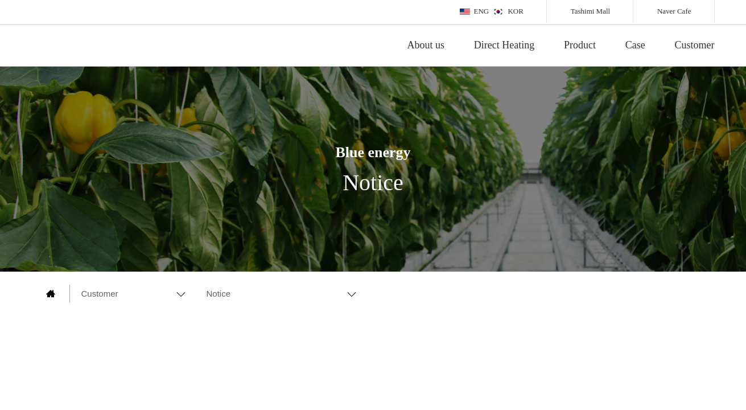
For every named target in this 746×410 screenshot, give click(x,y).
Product (580, 45)
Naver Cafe (674, 11)
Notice (219, 293)
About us (426, 45)
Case (635, 45)
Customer (695, 45)
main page (51, 293)
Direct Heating (504, 45)
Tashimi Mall (591, 11)
